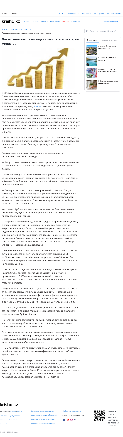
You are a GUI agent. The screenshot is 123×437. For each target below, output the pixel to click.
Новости (65, 21)
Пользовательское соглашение (42, 419)
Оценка (44, 21)
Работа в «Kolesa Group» (9, 420)
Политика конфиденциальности (43, 423)
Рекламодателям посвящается (42, 411)
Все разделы (16, 29)
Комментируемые (109, 40)
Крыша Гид (75, 21)
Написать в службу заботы (10, 416)
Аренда (36, 21)
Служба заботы (73, 13)
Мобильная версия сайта (71, 411)
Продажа (28, 21)
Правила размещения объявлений (44, 415)
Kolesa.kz (5, 13)
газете (19, 411)
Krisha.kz (5, 29)
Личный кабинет (114, 13)
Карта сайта (4, 424)
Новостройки (54, 21)
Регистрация (99, 13)
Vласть (37, 106)
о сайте (13, 411)
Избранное (86, 13)
